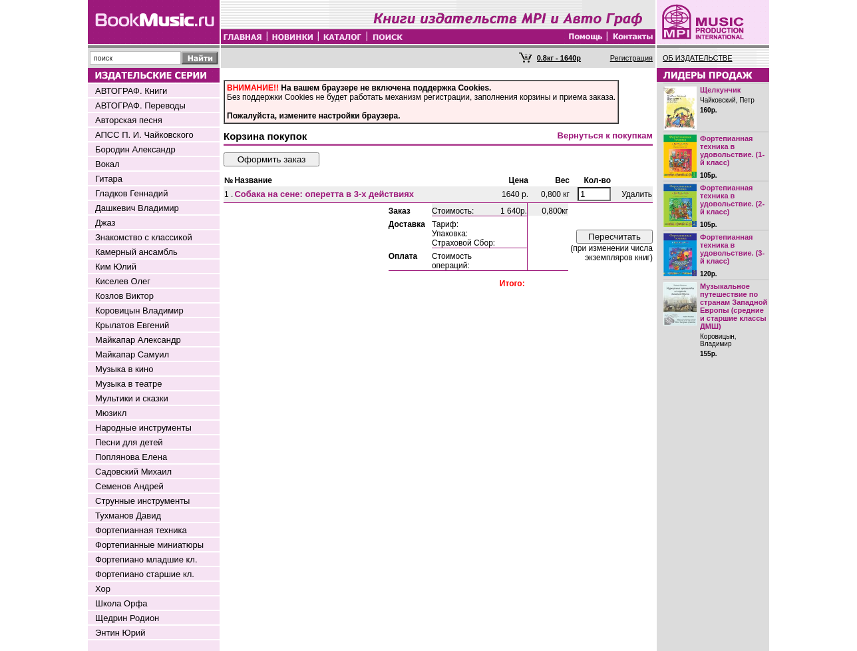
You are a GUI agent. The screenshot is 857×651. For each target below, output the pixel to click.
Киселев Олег (122, 281)
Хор (102, 589)
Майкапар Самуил (132, 354)
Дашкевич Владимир (137, 208)
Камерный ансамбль (136, 252)
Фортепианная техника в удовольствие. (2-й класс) (732, 200)
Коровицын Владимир (139, 311)
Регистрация (631, 58)
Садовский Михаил (133, 472)
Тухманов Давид (128, 516)
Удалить (636, 194)
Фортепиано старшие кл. (144, 574)
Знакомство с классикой (143, 237)
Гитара (108, 179)
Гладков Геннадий (131, 193)
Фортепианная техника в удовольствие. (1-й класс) (732, 150)
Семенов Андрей (129, 486)
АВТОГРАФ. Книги (131, 91)
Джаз (105, 223)
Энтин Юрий (120, 633)
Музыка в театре (128, 384)
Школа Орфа (121, 603)
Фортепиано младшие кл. (146, 559)
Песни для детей (129, 442)
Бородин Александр (135, 149)
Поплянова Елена (131, 457)
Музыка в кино (124, 369)
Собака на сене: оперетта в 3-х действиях (324, 194)
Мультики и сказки (131, 398)
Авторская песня (128, 120)
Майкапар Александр (138, 340)
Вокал (107, 164)
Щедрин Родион (127, 618)
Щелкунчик (720, 90)
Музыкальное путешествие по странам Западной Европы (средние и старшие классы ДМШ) (733, 306)
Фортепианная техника (141, 530)
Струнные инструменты (142, 501)
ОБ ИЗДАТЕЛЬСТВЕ (698, 58)
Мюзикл (110, 413)
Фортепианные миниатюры (149, 545)
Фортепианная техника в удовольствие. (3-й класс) (732, 249)
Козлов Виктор (124, 296)
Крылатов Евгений (132, 325)
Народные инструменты (143, 428)
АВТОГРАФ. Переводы (140, 105)
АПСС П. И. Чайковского (144, 135)
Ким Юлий (115, 267)
